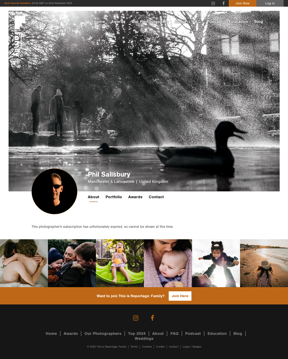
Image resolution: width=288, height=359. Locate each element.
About (180, 21)
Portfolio (114, 196)
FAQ (196, 21)
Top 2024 (137, 333)
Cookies (147, 346)
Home (99, 21)
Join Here (180, 296)
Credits (160, 346)
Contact (156, 196)
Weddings (144, 338)
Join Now (242, 3)
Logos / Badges (192, 346)
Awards (118, 21)
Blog (258, 21)
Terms (134, 346)
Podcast (215, 21)
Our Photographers (150, 21)
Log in (270, 3)
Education (238, 21)
